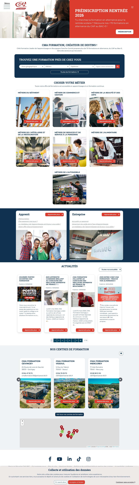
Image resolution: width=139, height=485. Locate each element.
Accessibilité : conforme (124, 466)
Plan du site (52, 466)
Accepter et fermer (76, 482)
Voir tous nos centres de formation (69, 414)
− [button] (22, 424)
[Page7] (73, 340)
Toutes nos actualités (111, 269)
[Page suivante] (76, 340)
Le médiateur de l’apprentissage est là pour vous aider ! (39, 224)
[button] (121, 353)
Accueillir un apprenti (80, 221)
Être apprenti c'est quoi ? (27, 221)
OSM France (115, 446)
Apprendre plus (33, 121)
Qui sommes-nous (39, 466)
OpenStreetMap (101, 446)
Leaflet (89, 446)
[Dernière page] (81, 340)
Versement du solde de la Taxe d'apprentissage (90, 224)
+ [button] (22, 421)
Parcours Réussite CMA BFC (19, 466)
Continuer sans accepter (125, 482)
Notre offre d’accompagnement (30, 227)
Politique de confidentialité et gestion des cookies (93, 466)
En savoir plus (60, 482)
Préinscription (23, 219)
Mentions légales (65, 466)
